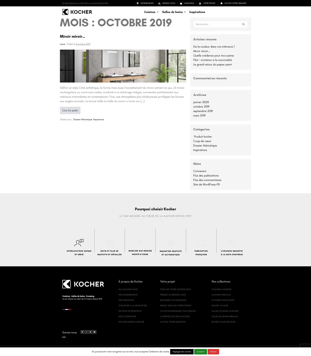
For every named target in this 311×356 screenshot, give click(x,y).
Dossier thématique (82, 119)
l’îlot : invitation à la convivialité (212, 60)
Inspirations (98, 119)
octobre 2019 (201, 106)
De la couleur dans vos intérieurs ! (214, 46)
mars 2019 (199, 115)
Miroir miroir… (72, 36)
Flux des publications (206, 175)
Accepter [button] (200, 352)
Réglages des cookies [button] (182, 352)
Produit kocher (202, 136)
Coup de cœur (202, 141)
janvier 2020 (201, 102)
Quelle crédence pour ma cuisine (213, 55)
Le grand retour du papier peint (212, 64)
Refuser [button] (213, 352)
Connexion (199, 171)
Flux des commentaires (207, 180)
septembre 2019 (203, 111)
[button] (151, 12)
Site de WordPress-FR (206, 184)
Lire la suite (71, 109)
